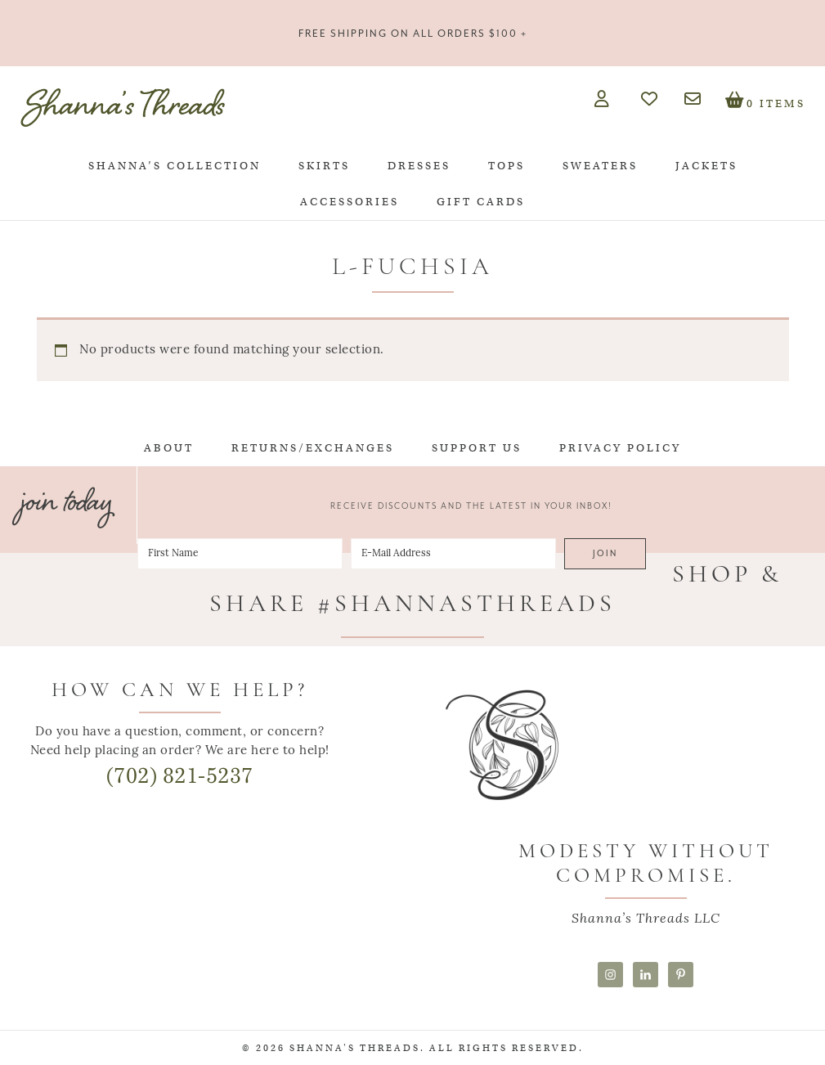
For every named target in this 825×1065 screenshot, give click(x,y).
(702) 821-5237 (179, 775)
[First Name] (240, 553)
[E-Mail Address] (453, 553)
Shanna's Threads (122, 107)
